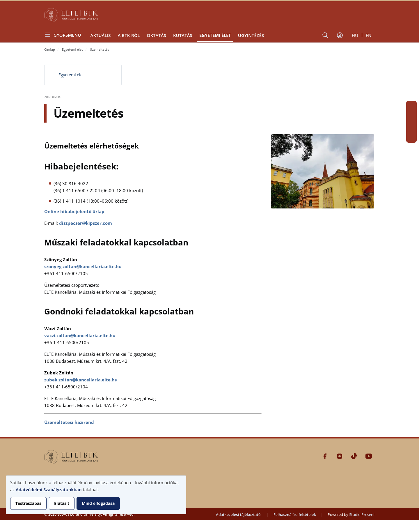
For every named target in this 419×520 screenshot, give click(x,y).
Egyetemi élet (215, 35)
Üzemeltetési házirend (69, 422)
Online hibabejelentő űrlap (74, 211)
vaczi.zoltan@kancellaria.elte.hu (80, 335)
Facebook (411, 106)
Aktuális (100, 35)
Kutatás (182, 35)
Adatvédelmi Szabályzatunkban (49, 489)
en (368, 35)
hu (355, 35)
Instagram (411, 116)
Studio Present (362, 514)
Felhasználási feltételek (295, 514)
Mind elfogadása (98, 503)
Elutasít (61, 503)
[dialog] (96, 494)
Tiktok (411, 127)
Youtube (411, 137)
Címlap (49, 49)
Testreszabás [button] (28, 503)
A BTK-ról (129, 35)
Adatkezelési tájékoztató (238, 514)
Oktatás (156, 35)
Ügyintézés (251, 35)
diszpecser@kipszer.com (85, 223)
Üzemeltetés (99, 49)
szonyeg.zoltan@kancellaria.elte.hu (83, 266)
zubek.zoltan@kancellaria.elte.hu (81, 380)
